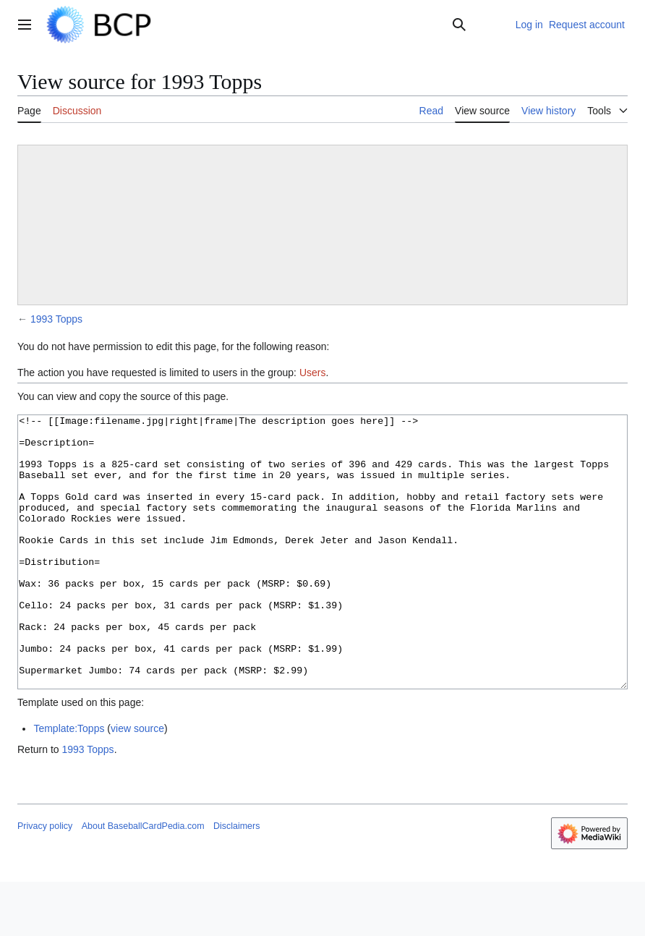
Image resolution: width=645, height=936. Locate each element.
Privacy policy (44, 880)
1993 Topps (56, 319)
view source (137, 782)
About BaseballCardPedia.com (143, 880)
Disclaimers (236, 880)
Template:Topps (68, 782)
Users (312, 372)
